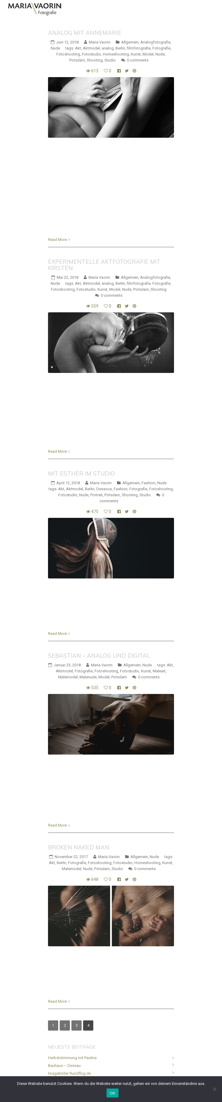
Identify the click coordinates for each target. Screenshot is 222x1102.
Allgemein (130, 42)
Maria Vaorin (99, 42)
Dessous (104, 489)
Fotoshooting (68, 54)
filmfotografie (139, 48)
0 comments (137, 60)
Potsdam (77, 60)
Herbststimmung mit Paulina (72, 1057)
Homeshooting (116, 54)
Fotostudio (91, 54)
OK (112, 1093)
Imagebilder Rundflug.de (69, 1073)
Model (148, 54)
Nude (55, 48)
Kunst (136, 54)
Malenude (88, 677)
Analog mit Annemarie (84, 32)
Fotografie (161, 48)
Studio (110, 60)
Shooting (95, 60)
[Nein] (215, 1089)
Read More (57, 239)
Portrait (96, 495)
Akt (78, 48)
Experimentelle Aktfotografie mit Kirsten (104, 265)
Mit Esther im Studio (81, 473)
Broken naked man (78, 847)
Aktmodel (91, 48)
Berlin (120, 48)
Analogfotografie (155, 42)
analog (108, 48)
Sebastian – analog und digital (99, 655)
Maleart (159, 671)
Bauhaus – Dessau (64, 1065)
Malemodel (68, 677)
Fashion (148, 483)
